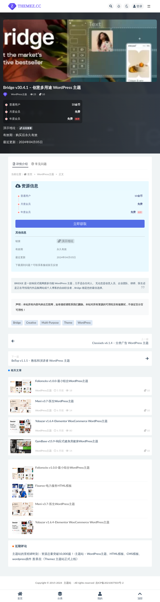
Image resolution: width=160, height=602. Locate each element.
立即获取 (80, 224)
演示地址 (65, 241)
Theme (68, 322)
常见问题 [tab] (39, 164)
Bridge (17, 322)
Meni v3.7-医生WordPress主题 (54, 401)
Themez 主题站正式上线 (60, 559)
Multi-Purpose (50, 322)
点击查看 (26, 128)
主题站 (67, 582)
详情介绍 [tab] (20, 164)
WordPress (84, 322)
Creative (31, 322)
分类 (60, 596)
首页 (29, 174)
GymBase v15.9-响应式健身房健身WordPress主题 (66, 441)
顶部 (140, 596)
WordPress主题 (19, 94)
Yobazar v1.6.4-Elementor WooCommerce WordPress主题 (71, 421)
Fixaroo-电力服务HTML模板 (53, 485)
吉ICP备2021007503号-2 (109, 582)
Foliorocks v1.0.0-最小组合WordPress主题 (61, 381)
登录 (137, 6)
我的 (100, 596)
